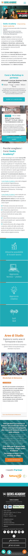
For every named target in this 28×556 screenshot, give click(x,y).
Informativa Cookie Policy (9, 522)
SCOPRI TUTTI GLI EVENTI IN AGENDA (14, 138)
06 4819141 (14, 541)
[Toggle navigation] (25, 3)
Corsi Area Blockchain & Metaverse (12, 414)
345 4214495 (14, 545)
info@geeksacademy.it (8, 519)
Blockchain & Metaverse (12, 378)
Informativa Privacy (8, 521)
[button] (2, 12)
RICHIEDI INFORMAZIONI (14, 460)
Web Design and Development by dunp (14, 554)
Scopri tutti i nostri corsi (14, 99)
